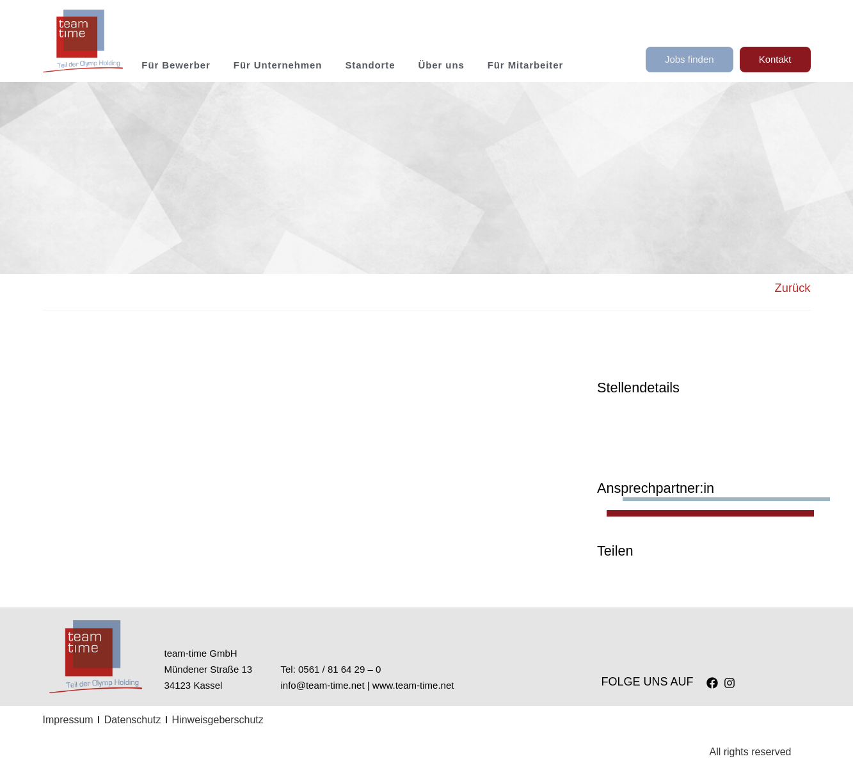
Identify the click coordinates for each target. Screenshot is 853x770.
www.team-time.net (413, 685)
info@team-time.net (323, 685)
